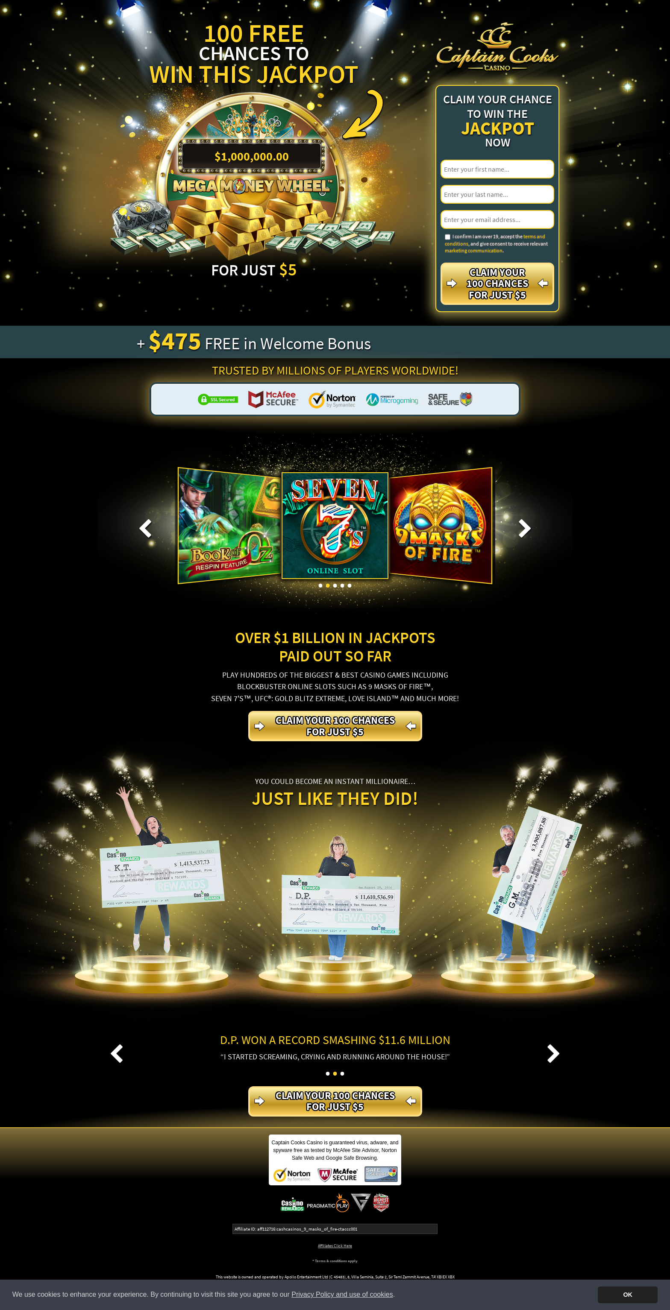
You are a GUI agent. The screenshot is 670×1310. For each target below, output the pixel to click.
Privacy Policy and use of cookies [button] (342, 1294)
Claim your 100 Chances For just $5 (497, 283)
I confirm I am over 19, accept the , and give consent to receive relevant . (496, 243)
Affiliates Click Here (335, 1246)
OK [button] (627, 1294)
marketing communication (473, 250)
